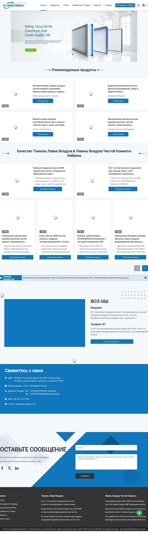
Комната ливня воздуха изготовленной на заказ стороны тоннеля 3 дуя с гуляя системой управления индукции (49, 122)
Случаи (108, 5)
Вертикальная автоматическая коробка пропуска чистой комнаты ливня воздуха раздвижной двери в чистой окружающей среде (123, 122)
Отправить (84, 476)
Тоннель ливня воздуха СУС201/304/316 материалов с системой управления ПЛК (91, 239)
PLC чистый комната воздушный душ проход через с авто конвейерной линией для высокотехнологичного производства (125, 171)
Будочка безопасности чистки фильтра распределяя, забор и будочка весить (123, 89)
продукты (55, 5)
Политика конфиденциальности (15, 529)
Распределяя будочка (116, 96)
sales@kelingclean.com (25, 404)
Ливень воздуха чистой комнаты (45, 96)
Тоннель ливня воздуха (42, 129)
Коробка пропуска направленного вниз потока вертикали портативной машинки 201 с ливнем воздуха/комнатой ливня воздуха (76, 278)
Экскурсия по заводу (9, 504)
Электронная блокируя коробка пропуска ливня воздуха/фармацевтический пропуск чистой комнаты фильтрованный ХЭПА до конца (130, 239)
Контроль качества (8, 508)
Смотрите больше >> (111, 342)
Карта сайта (5, 519)
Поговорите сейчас (125, 5)
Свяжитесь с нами (81, 5)
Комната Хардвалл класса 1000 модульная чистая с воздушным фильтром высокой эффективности (49, 171)
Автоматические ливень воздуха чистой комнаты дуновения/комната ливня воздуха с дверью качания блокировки (49, 89)
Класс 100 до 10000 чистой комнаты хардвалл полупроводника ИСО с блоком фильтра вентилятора (54, 239)
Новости (97, 5)
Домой (43, 5)
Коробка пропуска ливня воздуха (121, 129)
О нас (66, 5)
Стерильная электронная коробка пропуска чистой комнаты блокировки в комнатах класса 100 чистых (16, 239)
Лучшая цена (43, 101)
